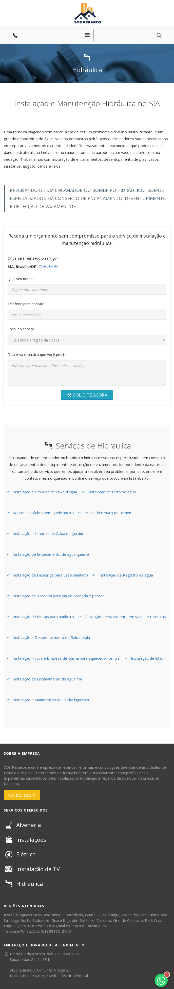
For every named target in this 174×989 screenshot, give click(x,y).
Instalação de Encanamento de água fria (47, 678)
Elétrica (20, 854)
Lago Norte (21, 920)
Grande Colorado (128, 920)
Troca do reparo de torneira (108, 512)
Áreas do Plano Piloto (140, 914)
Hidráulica (23, 883)
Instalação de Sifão (147, 658)
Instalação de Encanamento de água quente (51, 554)
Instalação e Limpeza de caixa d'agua (45, 491)
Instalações (25, 839)
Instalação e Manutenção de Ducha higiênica (51, 699)
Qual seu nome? (21, 278)
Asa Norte (53, 914)
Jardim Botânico (80, 920)
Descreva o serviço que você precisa (38, 354)
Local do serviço (21, 329)
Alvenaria (22, 825)
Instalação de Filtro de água (112, 491)
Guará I (91, 914)
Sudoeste (41, 920)
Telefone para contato (26, 303)
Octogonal (56, 925)
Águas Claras (31, 914)
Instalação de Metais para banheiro (43, 616)
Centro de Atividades (87, 925)
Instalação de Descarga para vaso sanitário (50, 575)
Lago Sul (11, 925)
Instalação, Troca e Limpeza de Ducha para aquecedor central (66, 658)
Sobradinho (73, 914)
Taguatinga (109, 914)
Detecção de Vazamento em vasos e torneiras (125, 616)
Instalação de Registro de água (126, 575)
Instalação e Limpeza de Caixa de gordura (49, 533)
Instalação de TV (32, 869)
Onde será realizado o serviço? (33, 258)
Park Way (153, 920)
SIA (23, 925)
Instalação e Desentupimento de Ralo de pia (51, 637)
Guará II (58, 920)
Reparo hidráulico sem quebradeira (43, 512)
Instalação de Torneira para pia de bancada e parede (59, 595)
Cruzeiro (103, 920)
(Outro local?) (48, 266)
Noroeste (36, 925)
